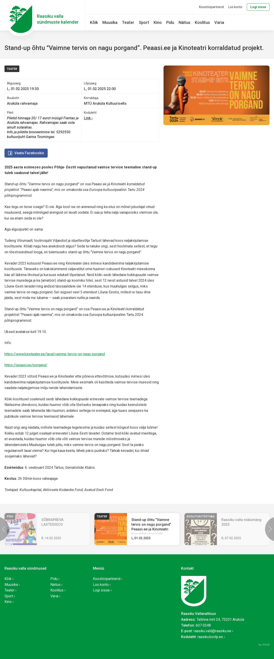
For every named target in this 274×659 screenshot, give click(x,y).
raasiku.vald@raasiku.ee (212, 631)
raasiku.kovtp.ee (210, 637)
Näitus (184, 22)
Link (87, 118)
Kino (158, 22)
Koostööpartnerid (211, 7)
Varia (219, 22)
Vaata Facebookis (26, 153)
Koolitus (202, 22)
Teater (128, 22)
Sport (144, 22)
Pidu (170, 22)
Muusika (109, 22)
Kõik (94, 22)
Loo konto (235, 7)
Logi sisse (258, 7)
